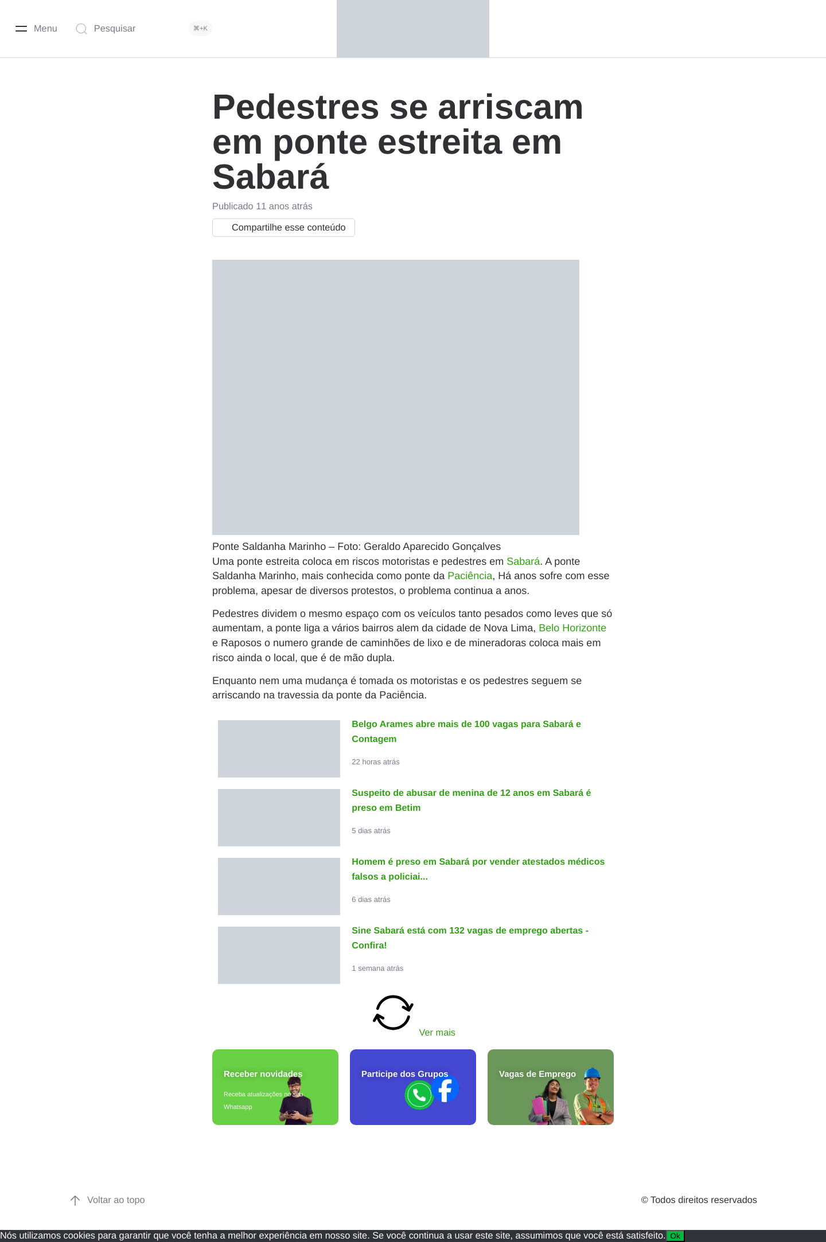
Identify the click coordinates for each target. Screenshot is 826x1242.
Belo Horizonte (572, 628)
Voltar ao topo (107, 1200)
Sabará (523, 561)
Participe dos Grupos (405, 1074)
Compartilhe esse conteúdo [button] (281, 227)
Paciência (469, 575)
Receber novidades (263, 1074)
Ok (675, 1236)
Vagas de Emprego (537, 1074)
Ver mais (413, 1014)
